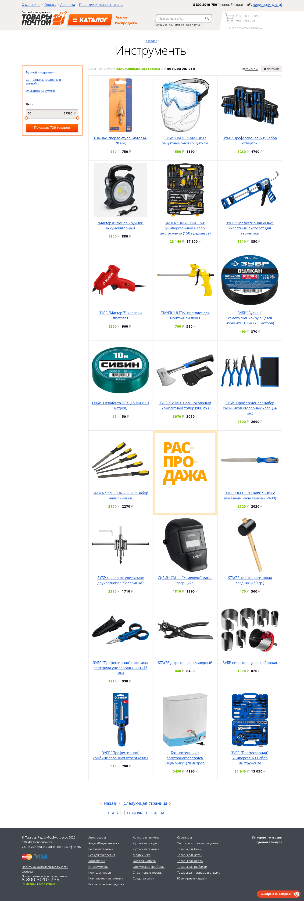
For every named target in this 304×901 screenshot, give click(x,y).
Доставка (67, 4)
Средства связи (143, 878)
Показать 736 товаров (52, 127)
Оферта (27, 871)
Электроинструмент (40, 90)
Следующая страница (145, 803)
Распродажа (126, 23)
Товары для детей (189, 855)
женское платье (190, 24)
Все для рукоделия (101, 855)
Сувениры (184, 837)
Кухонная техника (146, 849)
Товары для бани (189, 849)
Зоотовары (96, 861)
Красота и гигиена (146, 837)
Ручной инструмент (40, 72)
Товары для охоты (190, 861)
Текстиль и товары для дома (197, 843)
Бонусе (276, 842)
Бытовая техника (100, 849)
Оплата (50, 4)
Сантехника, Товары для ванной (43, 81)
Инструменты (98, 866)
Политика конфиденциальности (45, 867)
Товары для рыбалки (192, 866)
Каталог (151, 41)
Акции (121, 17)
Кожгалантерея (99, 872)
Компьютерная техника (105, 878)
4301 (172, 24)
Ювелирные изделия (192, 878)
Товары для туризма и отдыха (198, 872)
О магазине (31, 4)
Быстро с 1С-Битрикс (276, 894)
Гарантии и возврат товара (101, 4)
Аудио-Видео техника (103, 843)
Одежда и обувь (144, 861)
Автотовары (97, 837)
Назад (110, 803)
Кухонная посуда (145, 843)
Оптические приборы (149, 866)
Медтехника (141, 855)
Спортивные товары (147, 872)
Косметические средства (106, 884)
